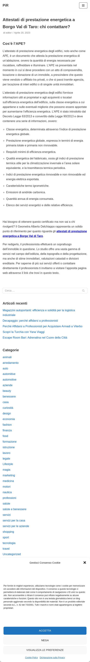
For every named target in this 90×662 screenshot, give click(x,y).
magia (6, 469)
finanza (7, 430)
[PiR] (5, 5)
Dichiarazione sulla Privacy (52, 657)
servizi (7, 514)
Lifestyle (8, 464)
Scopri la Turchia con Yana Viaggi (23, 331)
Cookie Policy (31, 657)
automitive (9, 373)
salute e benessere (14, 509)
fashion (7, 424)
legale (6, 458)
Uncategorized (12, 554)
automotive (9, 379)
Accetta (45, 630)
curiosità (8, 407)
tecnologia (9, 543)
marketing (9, 475)
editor (9, 32)
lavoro (6, 452)
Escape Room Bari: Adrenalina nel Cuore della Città (35, 337)
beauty (7, 390)
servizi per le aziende (16, 526)
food (5, 436)
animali (7, 357)
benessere (9, 396)
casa (6, 402)
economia (9, 419)
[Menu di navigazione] (83, 5)
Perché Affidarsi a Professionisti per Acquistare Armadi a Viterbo (42, 326)
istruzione (9, 447)
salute (6, 503)
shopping (8, 531)
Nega (45, 640)
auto (5, 368)
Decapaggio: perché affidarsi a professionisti (30, 320)
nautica (7, 492)
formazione (10, 441)
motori (6, 486)
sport (6, 537)
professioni (9, 497)
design (7, 413)
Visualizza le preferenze (45, 649)
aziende (7, 385)
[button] (84, 562)
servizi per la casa (14, 520)
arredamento (11, 362)
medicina (8, 480)
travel (6, 548)
